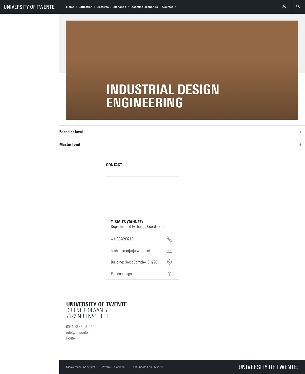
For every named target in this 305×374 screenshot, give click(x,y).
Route (70, 338)
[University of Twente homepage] (29, 7)
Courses (167, 6)
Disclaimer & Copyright (80, 367)
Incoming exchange (144, 6)
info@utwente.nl (78, 332)
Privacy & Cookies (113, 367)
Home (70, 6)
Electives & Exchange (111, 6)
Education (85, 6)
